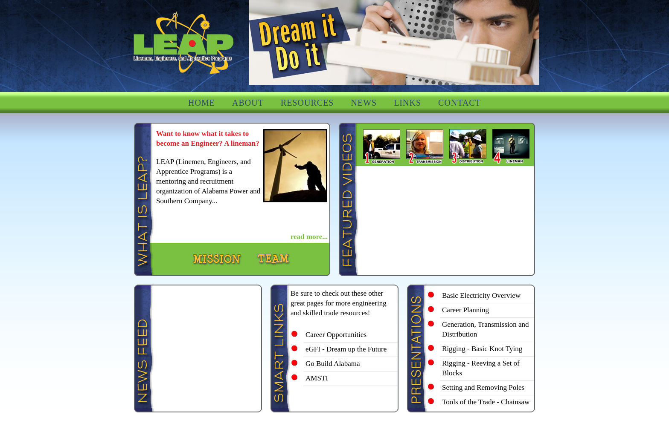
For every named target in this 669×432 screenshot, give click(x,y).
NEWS (364, 102)
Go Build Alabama (332, 364)
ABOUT (248, 102)
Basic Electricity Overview (481, 295)
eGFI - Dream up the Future (346, 349)
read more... (309, 237)
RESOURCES (307, 102)
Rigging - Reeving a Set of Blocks (481, 368)
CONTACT (459, 102)
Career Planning (465, 310)
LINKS (407, 102)
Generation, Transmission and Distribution (485, 329)
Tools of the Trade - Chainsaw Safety (485, 407)
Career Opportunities (335, 335)
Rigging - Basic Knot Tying (482, 349)
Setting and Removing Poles (483, 387)
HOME (201, 102)
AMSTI (316, 378)
